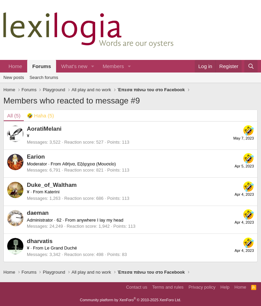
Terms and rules (168, 287)
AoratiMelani (44, 129)
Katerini (52, 191)
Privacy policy (202, 287)
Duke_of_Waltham (52, 185)
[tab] (40, 115)
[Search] (251, 66)
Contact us (136, 287)
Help (225, 287)
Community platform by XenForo (130, 300)
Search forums (44, 77)
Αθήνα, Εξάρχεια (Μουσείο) (89, 163)
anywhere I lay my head (100, 220)
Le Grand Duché (61, 248)
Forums (41, 66)
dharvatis (40, 241)
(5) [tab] (13, 115)
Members (113, 66)
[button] (93, 66)
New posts (13, 77)
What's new (74, 66)
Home (15, 66)
